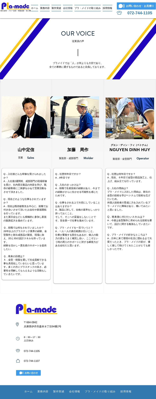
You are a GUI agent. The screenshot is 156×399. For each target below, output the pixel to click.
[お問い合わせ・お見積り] (136, 6)
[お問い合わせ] (28, 373)
